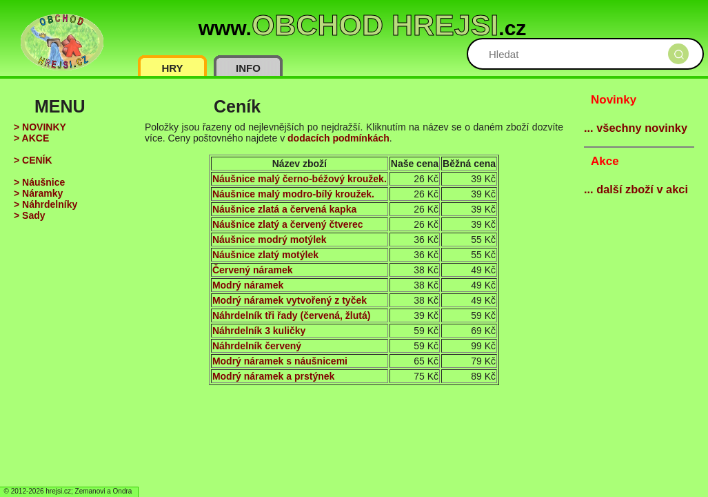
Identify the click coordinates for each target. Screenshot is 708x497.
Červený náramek (252, 269)
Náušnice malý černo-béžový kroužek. (299, 178)
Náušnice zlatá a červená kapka (284, 209)
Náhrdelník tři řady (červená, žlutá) (291, 315)
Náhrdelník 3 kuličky (258, 330)
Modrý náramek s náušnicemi (279, 361)
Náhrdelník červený (256, 345)
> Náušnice (39, 182)
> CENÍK (33, 160)
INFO (248, 68)
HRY (172, 68)
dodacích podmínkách (338, 138)
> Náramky (38, 193)
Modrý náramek (247, 285)
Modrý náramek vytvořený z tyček (289, 300)
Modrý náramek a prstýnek (273, 376)
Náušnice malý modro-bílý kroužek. (293, 193)
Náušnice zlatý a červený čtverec (287, 224)
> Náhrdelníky (45, 204)
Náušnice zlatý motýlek (265, 254)
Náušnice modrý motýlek (269, 239)
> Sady (29, 215)
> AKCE (31, 138)
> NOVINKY (40, 127)
